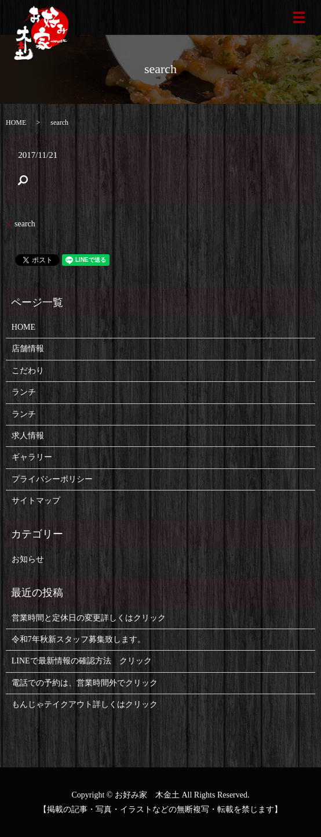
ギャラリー (32, 457)
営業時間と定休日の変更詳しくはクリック (89, 618)
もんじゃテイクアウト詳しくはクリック (85, 704)
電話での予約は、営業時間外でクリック (85, 683)
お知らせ (28, 559)
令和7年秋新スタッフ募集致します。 (78, 639)
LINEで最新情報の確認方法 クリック (82, 660)
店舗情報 (28, 348)
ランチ (24, 392)
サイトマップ (36, 500)
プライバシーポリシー (52, 479)
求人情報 (28, 435)
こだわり (28, 370)
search (24, 223)
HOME (16, 122)
